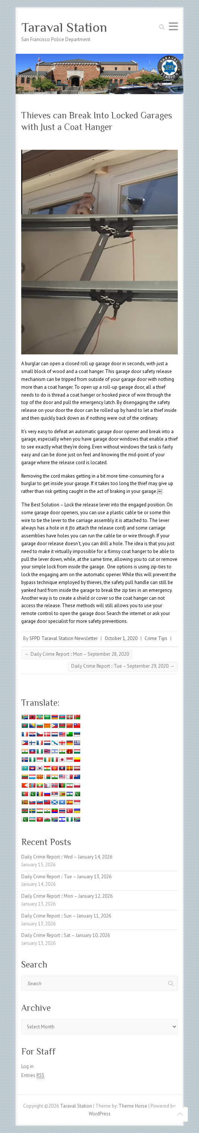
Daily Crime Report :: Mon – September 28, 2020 (77, 654)
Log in (27, 1066)
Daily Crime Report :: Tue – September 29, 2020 (122, 666)
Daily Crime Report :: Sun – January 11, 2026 (66, 916)
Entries (32, 1075)
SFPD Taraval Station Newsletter (63, 638)
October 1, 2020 (121, 638)
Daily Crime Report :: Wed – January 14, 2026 (66, 857)
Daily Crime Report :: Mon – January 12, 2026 (67, 896)
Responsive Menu (173, 26)
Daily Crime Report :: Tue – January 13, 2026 (66, 876)
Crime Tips (156, 638)
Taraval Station (64, 27)
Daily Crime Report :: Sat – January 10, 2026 (65, 935)
